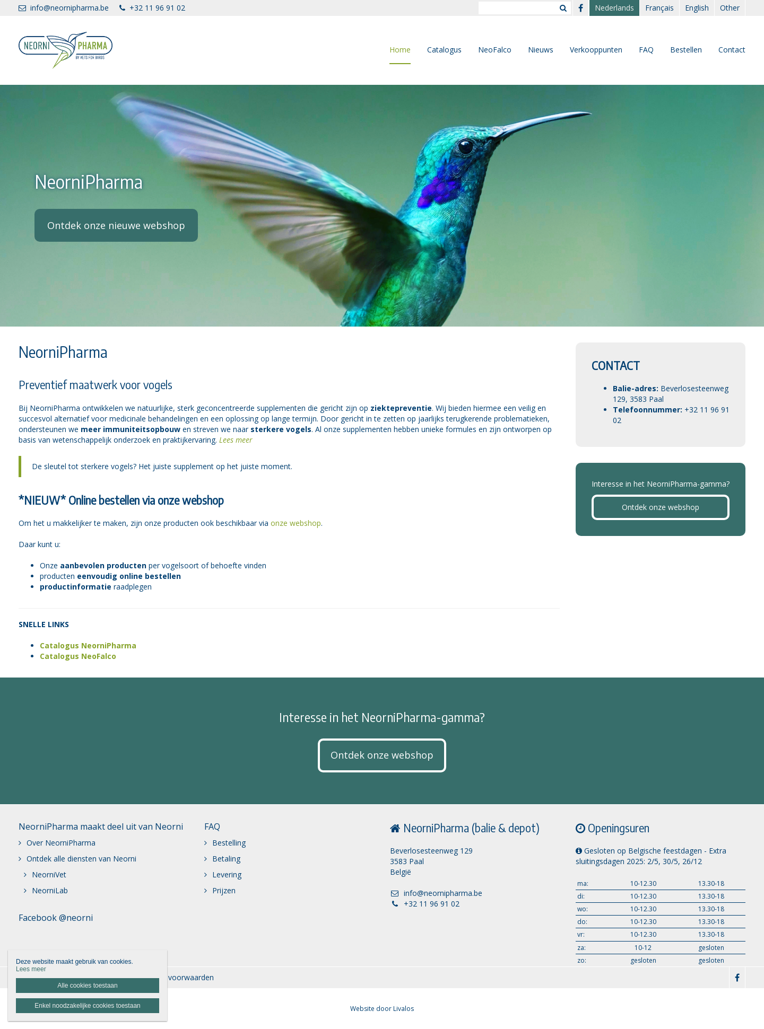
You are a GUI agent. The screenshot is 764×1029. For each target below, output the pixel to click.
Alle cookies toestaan (87, 985)
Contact (731, 50)
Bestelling (229, 843)
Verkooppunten (596, 50)
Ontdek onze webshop (660, 507)
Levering (226, 874)
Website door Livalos (382, 1008)
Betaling (226, 859)
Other (730, 8)
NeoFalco (494, 50)
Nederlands (614, 8)
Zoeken (563, 8)
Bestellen (686, 50)
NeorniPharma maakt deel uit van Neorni (101, 826)
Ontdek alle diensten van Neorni (81, 859)
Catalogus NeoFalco (78, 656)
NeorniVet (49, 874)
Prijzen (224, 890)
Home (400, 50)
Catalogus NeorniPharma (88, 645)
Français (659, 8)
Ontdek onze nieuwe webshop (116, 225)
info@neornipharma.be (64, 8)
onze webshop (296, 523)
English (697, 8)
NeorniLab (50, 890)
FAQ (646, 50)
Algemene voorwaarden (173, 977)
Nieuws (540, 50)
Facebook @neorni (56, 918)
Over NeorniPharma (61, 843)
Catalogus (444, 50)
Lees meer (236, 440)
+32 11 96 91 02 (152, 8)
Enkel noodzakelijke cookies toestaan (87, 1005)
